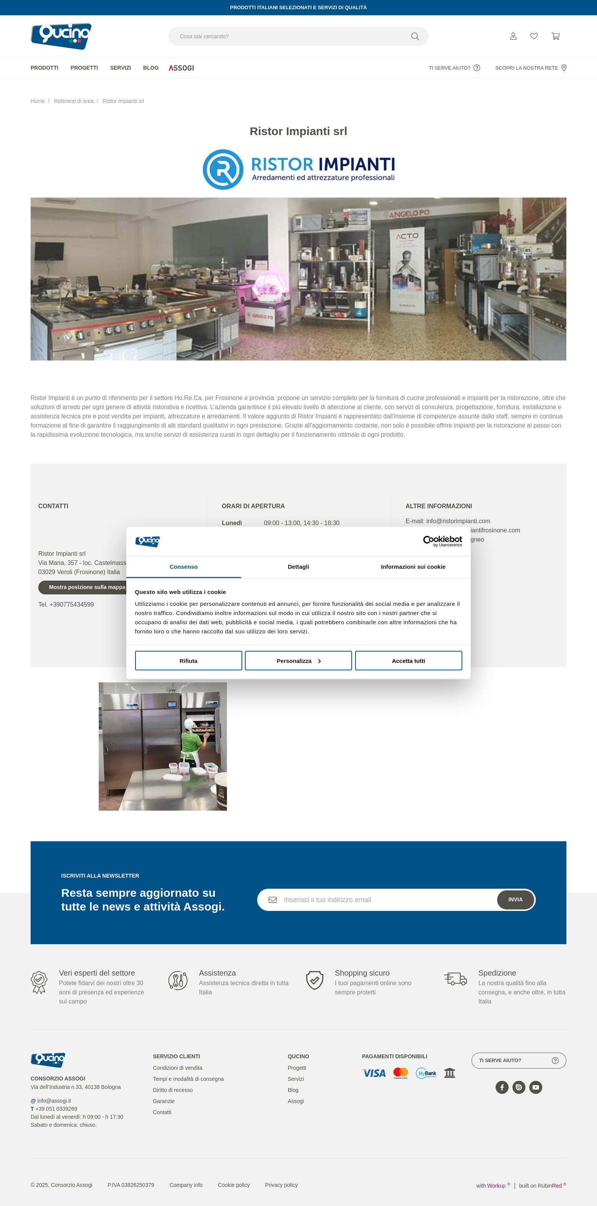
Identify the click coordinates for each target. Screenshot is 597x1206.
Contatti (162, 1105)
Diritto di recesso (172, 1083)
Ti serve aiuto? (454, 67)
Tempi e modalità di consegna (188, 1072)
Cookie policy (234, 1178)
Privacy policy (281, 1178)
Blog (150, 68)
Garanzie (164, 1094)
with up (493, 1178)
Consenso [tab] (183, 566)
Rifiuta (188, 660)
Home (38, 98)
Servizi (120, 68)
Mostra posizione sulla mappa (87, 580)
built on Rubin (542, 1178)
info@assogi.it (54, 1093)
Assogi (296, 1094)
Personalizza (299, 660)
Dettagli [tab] (298, 566)
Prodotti (44, 68)
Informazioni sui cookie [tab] (413, 566)
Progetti (84, 68)
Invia (516, 906)
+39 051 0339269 (56, 1101)
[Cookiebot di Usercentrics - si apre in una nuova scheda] (428, 541)
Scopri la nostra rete (531, 67)
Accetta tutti (408, 660)
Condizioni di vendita (177, 1060)
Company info (186, 1178)
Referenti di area (74, 98)
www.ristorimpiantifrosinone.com (476, 523)
